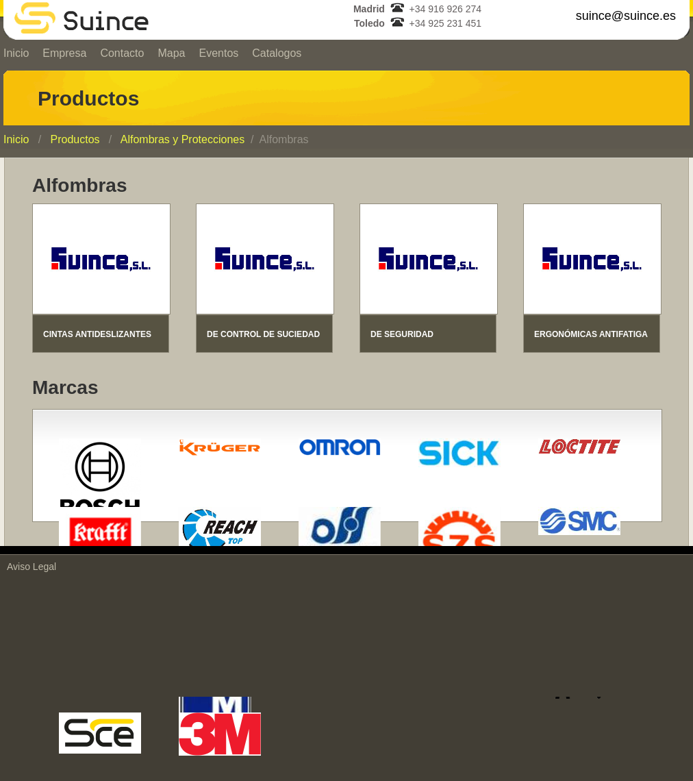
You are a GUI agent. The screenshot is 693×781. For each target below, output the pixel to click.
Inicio (16, 139)
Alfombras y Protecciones (182, 139)
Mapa (171, 53)
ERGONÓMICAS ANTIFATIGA (591, 334)
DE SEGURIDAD (401, 334)
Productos (74, 139)
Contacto (122, 53)
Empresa (64, 53)
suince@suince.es (626, 16)
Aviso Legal (31, 566)
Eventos (218, 53)
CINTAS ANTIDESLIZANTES (97, 334)
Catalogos (276, 53)
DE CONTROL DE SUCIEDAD (263, 334)
